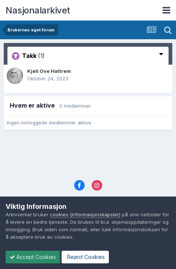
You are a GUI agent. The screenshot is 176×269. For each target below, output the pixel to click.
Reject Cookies (85, 257)
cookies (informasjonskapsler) (85, 214)
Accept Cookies (33, 257)
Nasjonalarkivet (38, 10)
